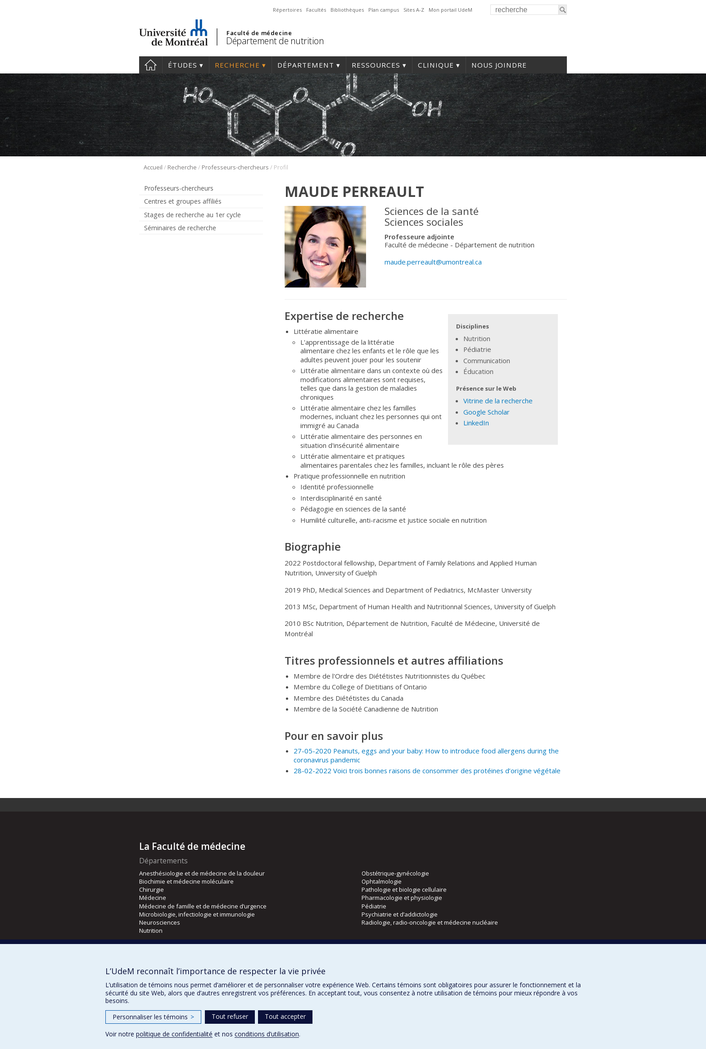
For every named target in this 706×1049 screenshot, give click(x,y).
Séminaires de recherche (180, 227)
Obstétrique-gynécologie (395, 873)
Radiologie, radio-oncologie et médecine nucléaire (430, 922)
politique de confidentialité (174, 1034)
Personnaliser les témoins (153, 1017)
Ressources (376, 64)
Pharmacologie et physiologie (402, 898)
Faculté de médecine (259, 33)
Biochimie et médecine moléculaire (186, 881)
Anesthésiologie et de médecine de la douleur (202, 873)
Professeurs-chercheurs (235, 167)
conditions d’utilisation (267, 1034)
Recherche (237, 64)
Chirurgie (151, 889)
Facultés (316, 9)
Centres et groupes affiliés (183, 201)
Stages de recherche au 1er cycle (192, 214)
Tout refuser (230, 1016)
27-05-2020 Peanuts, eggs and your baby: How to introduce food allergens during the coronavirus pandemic (426, 755)
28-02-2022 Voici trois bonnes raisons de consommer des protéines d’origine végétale (427, 770)
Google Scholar (486, 411)
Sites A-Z (413, 9)
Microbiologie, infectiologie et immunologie (197, 914)
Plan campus (383, 9)
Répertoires (287, 9)
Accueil (151, 64)
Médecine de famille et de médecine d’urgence (203, 906)
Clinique (436, 64)
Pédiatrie (374, 906)
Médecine (152, 898)
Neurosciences (159, 922)
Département (305, 64)
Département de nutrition (275, 41)
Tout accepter (285, 1016)
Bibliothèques (347, 9)
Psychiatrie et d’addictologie (400, 914)
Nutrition (151, 930)
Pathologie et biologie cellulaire (404, 889)
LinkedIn (476, 422)
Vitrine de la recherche (498, 400)
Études (182, 64)
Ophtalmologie (382, 881)
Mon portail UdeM (450, 9)
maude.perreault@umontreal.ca (433, 261)
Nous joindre (499, 64)
